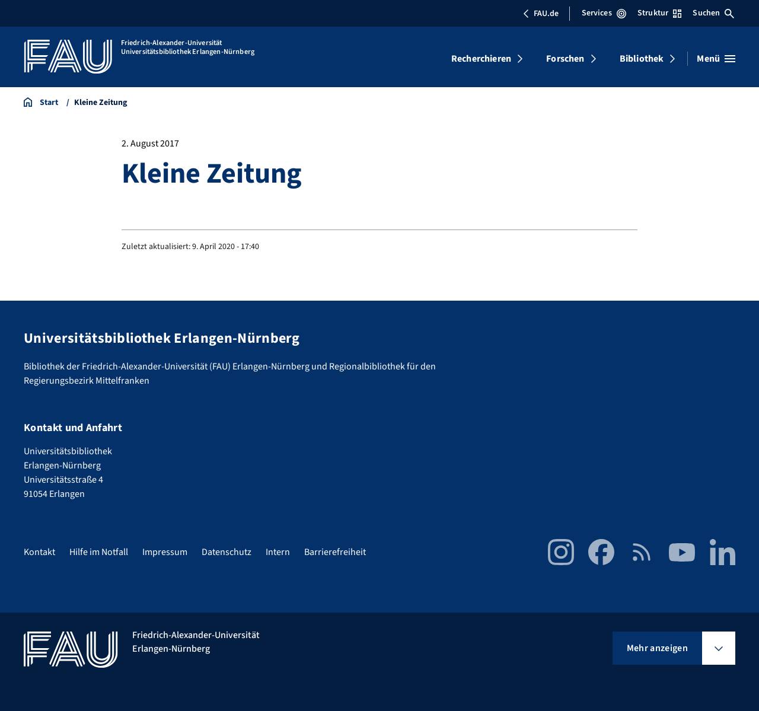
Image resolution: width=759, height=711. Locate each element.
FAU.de (540, 14)
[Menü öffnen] (716, 59)
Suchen (713, 13)
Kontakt (39, 552)
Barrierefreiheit (335, 552)
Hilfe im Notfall (98, 552)
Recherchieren (481, 58)
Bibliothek (642, 58)
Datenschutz (226, 552)
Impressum (164, 552)
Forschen (565, 58)
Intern (278, 552)
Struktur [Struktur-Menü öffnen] (659, 13)
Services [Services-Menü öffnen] (604, 13)
